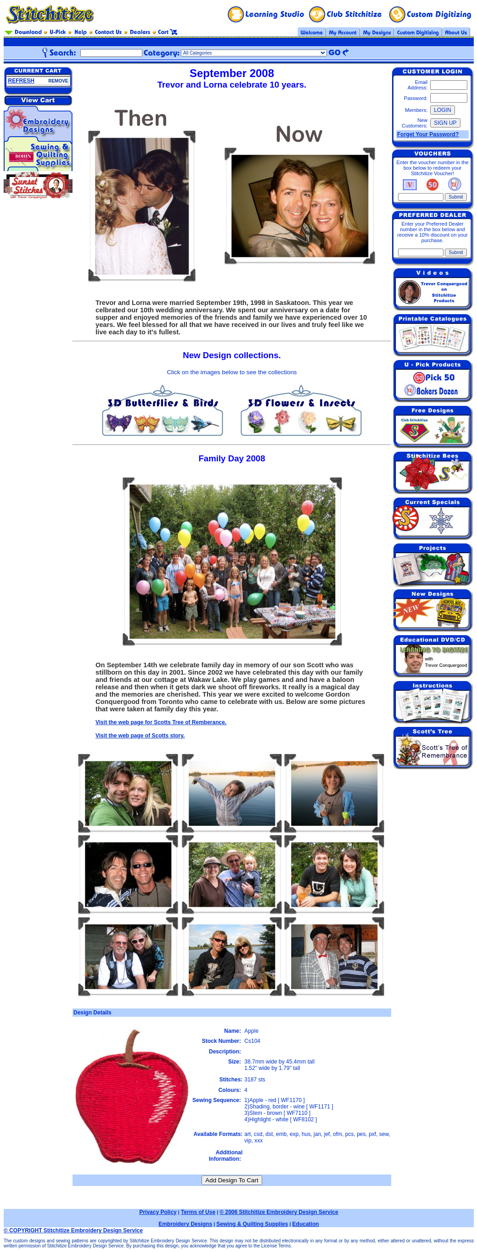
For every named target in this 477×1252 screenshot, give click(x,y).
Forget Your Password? (428, 134)
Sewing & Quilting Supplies (252, 1224)
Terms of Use (198, 1212)
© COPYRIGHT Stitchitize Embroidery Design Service (73, 1230)
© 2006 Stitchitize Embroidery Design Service (278, 1212)
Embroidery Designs (185, 1224)
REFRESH (21, 81)
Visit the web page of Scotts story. (140, 735)
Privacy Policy (157, 1212)
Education (305, 1224)
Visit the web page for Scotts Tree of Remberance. (160, 722)
